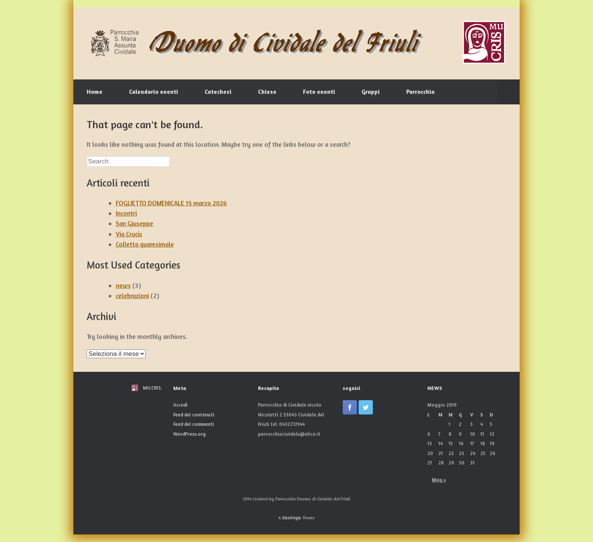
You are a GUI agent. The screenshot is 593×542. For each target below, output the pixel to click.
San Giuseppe (134, 223)
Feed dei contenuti (193, 415)
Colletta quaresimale (145, 244)
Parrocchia (420, 91)
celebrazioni (132, 296)
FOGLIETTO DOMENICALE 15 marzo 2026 (171, 203)
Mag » (439, 480)
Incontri (126, 213)
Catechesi (218, 91)
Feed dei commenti (193, 424)
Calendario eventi (153, 91)
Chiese (267, 91)
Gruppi (371, 91)
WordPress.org (189, 434)
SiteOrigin (291, 517)
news (123, 285)
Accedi (180, 405)
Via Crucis (129, 234)
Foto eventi (319, 91)
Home (94, 91)
